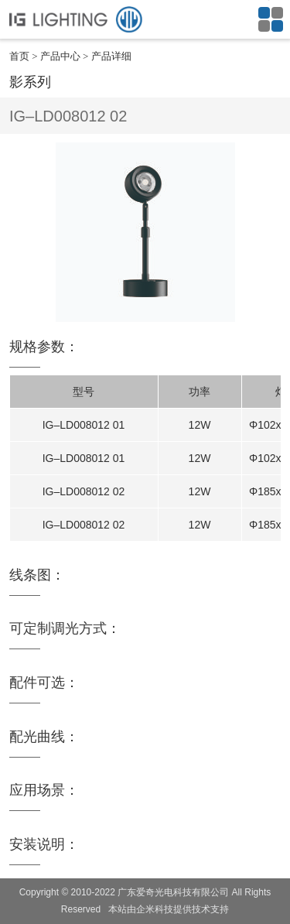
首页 (19, 56)
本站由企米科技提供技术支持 (168, 909)
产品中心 (60, 56)
